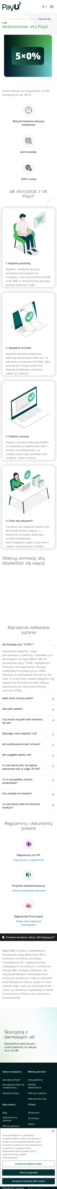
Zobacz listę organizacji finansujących (28, 923)
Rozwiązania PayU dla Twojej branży (13, 1086)
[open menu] (52, 6)
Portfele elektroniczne (34, 1086)
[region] (28, 1157)
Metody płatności (37, 1072)
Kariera (31, 1124)
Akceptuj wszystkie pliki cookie (28, 1181)
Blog (5, 1113)
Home (4, 19)
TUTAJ (17, 690)
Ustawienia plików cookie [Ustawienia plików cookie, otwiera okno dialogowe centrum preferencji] (28, 1163)
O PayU (31, 1105)
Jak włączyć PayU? (12, 1080)
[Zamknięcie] (53, 1131)
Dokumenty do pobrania (10, 1119)
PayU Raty (33, 19)
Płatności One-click (37, 1099)
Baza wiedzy (9, 1105)
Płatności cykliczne (37, 1093)
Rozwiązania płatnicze (18, 19)
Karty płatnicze (35, 1080)
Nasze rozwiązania (12, 1072)
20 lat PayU (33, 1118)
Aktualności (33, 1113)
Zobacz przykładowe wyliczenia (28, 890)
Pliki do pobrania (11, 1126)
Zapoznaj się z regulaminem (28, 860)
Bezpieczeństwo (11, 1093)
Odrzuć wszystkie (28, 1172)
